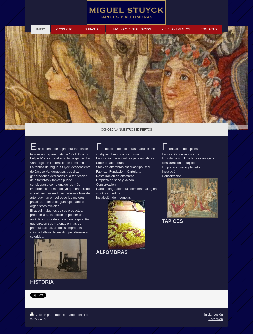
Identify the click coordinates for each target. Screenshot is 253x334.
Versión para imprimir (48, 315)
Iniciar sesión (213, 314)
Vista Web (215, 319)
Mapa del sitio (78, 315)
